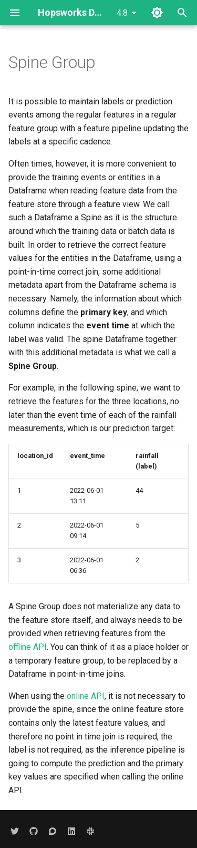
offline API (27, 647)
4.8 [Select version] (122, 13)
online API (86, 696)
